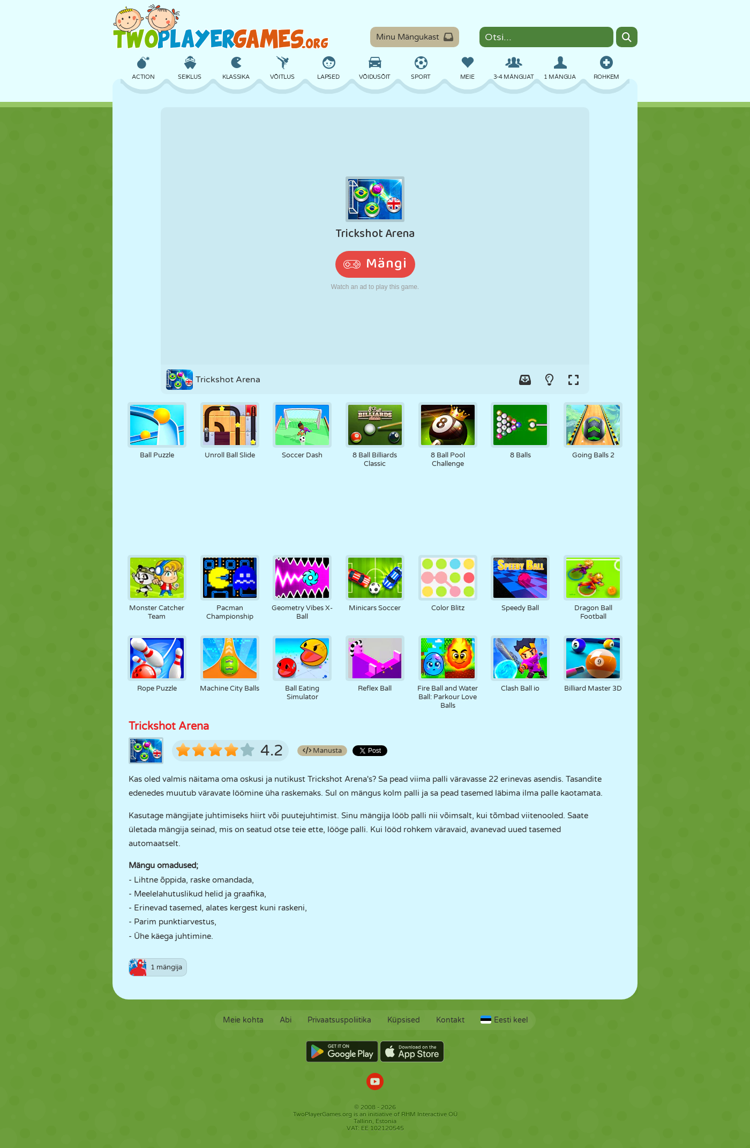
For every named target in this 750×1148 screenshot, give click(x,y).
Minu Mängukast (414, 37)
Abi (285, 1020)
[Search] (627, 37)
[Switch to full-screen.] (573, 379)
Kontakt (450, 1020)
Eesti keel (504, 1020)
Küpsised (403, 1020)
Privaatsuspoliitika (339, 1020)
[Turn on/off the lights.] (549, 379)
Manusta (322, 750)
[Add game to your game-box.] (525, 379)
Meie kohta (243, 1020)
